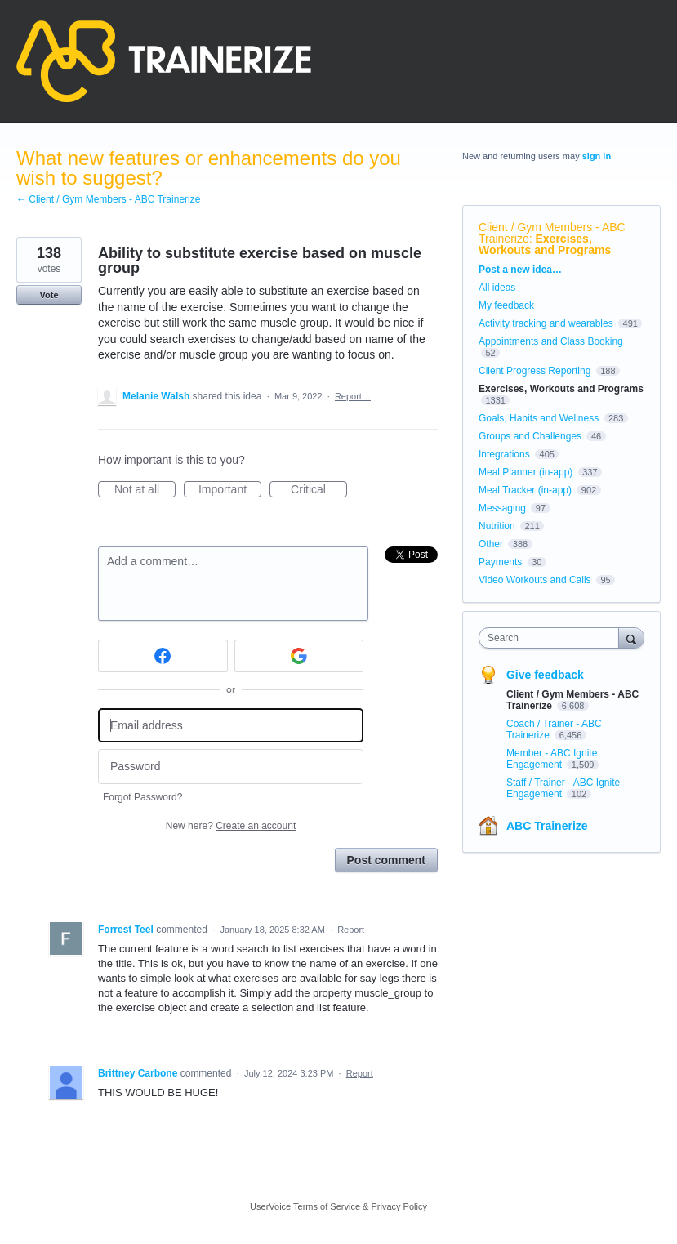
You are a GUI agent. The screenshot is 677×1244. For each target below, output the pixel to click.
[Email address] (230, 725)
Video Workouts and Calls (535, 580)
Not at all (145, 490)
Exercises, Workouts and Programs (545, 244)
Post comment (386, 860)
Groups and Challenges (530, 436)
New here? (231, 826)
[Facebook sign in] (163, 656)
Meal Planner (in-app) (525, 472)
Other (491, 544)
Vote (48, 295)
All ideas (497, 287)
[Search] (631, 637)
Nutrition (497, 526)
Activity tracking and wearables (546, 323)
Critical (319, 490)
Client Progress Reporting (534, 371)
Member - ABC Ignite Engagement (551, 758)
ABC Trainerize (547, 825)
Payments (500, 562)
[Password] (230, 766)
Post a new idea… (520, 269)
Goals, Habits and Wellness (539, 418)
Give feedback (545, 674)
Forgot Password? (142, 797)
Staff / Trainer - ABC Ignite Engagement (563, 788)
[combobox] (552, 638)
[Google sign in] (299, 656)
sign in (596, 156)
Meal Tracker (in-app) (525, 490)
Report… (353, 396)
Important (229, 490)
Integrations (504, 454)
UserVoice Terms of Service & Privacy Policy (338, 1206)
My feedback (506, 305)
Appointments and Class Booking (551, 341)
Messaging (502, 508)
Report (350, 929)
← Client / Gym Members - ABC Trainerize (108, 199)
